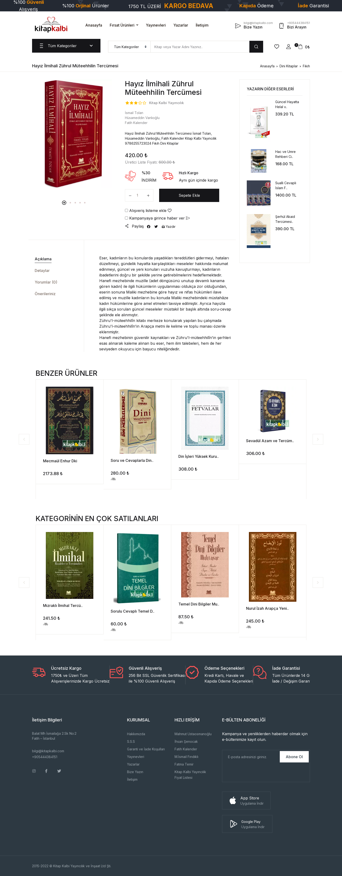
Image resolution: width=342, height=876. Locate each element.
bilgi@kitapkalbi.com (48, 751)
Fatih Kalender (186, 749)
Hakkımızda (136, 734)
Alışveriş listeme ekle (148, 210)
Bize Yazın (135, 772)
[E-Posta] (250, 756)
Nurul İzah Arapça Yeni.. (267, 608)
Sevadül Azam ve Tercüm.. (270, 440)
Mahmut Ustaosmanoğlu (193, 734)
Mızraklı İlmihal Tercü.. (63, 605)
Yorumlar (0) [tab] (46, 282)
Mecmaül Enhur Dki (60, 461)
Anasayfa (93, 25)
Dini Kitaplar (289, 66)
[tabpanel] (74, 133)
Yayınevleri (156, 25)
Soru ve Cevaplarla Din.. (132, 460)
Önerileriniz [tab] (45, 293)
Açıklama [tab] (43, 259)
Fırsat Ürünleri (122, 25)
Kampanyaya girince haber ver (157, 218)
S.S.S (131, 741)
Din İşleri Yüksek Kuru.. (198, 456)
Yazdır (169, 227)
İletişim (202, 25)
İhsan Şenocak (186, 741)
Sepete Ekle (189, 195)
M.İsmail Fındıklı (186, 757)
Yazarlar (180, 25)
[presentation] (258, 772)
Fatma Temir (184, 764)
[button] (288, 47)
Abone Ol (294, 756)
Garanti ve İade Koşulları (146, 749)
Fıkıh (306, 66)
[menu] (129, 47)
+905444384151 (44, 757)
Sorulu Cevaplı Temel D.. (132, 611)
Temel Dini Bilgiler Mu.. (198, 604)
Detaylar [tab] (42, 270)
